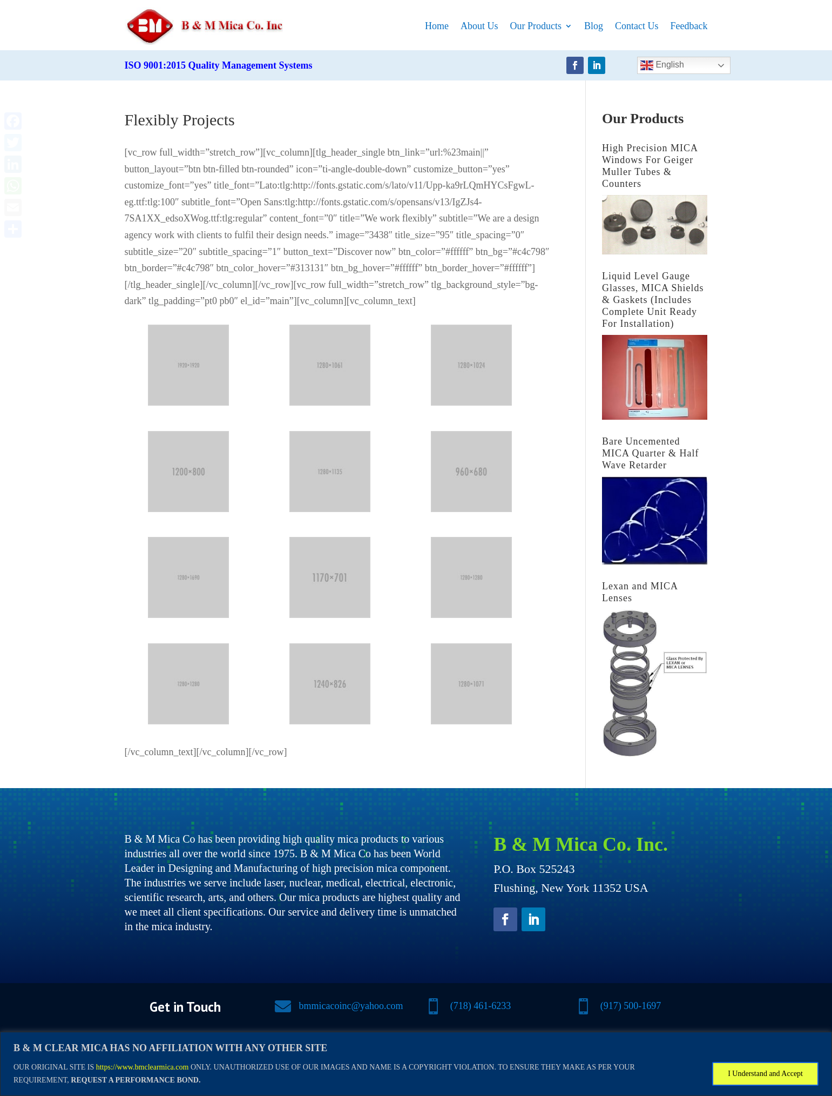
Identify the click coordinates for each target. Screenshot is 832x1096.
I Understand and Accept (765, 1074)
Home (437, 26)
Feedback (689, 26)
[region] (416, 1064)
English (662, 65)
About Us (479, 26)
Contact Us (637, 26)
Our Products (536, 26)
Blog (593, 26)
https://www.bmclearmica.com (142, 1067)
